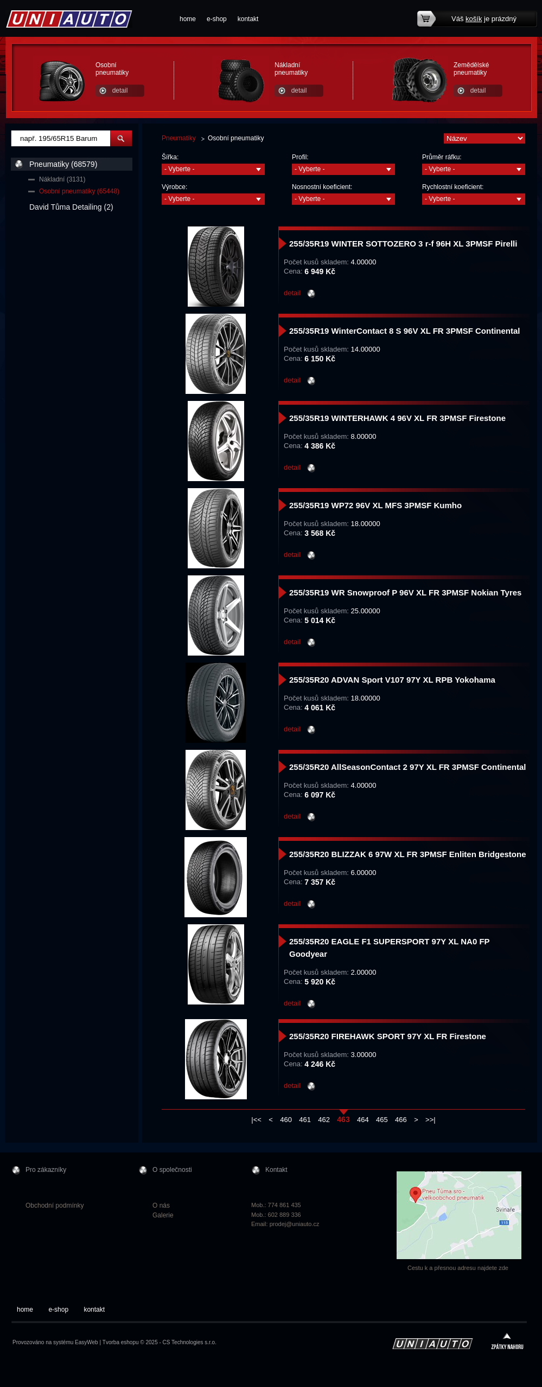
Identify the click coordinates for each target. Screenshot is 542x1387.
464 (363, 1120)
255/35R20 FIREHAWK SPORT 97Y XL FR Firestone (387, 1036)
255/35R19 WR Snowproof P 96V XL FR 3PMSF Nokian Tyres (405, 592)
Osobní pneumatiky (112, 68)
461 (305, 1120)
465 (382, 1120)
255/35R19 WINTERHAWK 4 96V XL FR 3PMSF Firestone (397, 418)
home (188, 19)
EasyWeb (86, 1342)
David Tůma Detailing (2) (71, 207)
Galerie (163, 1215)
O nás (161, 1205)
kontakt (248, 19)
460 (286, 1120)
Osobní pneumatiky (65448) (79, 191)
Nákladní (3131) (62, 179)
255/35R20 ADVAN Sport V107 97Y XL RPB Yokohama (392, 679)
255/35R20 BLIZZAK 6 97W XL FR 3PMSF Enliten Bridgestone (407, 854)
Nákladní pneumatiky (291, 68)
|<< (256, 1120)
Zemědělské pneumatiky (471, 68)
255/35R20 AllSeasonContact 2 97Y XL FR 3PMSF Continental (407, 767)
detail (120, 90)
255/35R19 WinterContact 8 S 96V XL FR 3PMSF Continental (404, 330)
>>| (430, 1120)
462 (324, 1120)
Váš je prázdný (484, 19)
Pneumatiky (179, 138)
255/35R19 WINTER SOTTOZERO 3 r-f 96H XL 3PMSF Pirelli (403, 243)
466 (401, 1120)
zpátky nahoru (507, 1342)
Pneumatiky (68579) (63, 164)
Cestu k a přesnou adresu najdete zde (457, 1268)
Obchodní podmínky (54, 1205)
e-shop (217, 19)
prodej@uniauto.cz (295, 1224)
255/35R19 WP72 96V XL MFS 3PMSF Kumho (375, 505)
